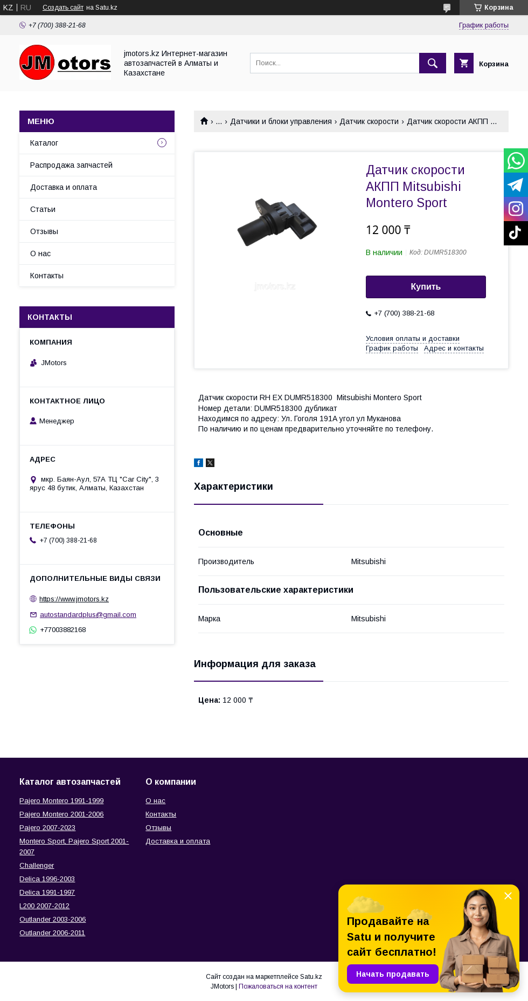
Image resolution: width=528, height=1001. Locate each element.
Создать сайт (63, 7)
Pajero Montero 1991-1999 (61, 801)
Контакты (47, 275)
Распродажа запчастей (71, 165)
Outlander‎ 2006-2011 (52, 933)
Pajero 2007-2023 (47, 828)
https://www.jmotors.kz (74, 599)
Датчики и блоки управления (281, 121)
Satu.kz (311, 977)
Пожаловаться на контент (278, 986)
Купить (426, 286)
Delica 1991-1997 (47, 892)
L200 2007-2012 (44, 906)
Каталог (44, 143)
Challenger (36, 865)
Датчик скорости (369, 121)
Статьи (42, 209)
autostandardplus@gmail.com (88, 615)
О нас (40, 253)
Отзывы (44, 231)
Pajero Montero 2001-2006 (61, 814)
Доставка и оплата (63, 187)
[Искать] (432, 63)
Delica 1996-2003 (47, 879)
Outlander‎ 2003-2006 (52, 919)
